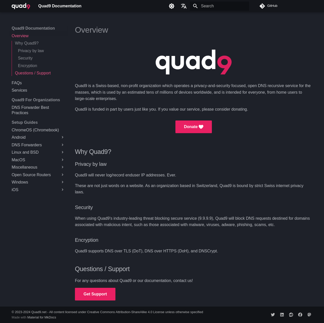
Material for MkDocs (41, 317)
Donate (194, 127)
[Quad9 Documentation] (21, 6)
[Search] (219, 6)
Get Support (95, 294)
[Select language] (184, 6)
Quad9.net (39, 312)
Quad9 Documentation (33, 28)
